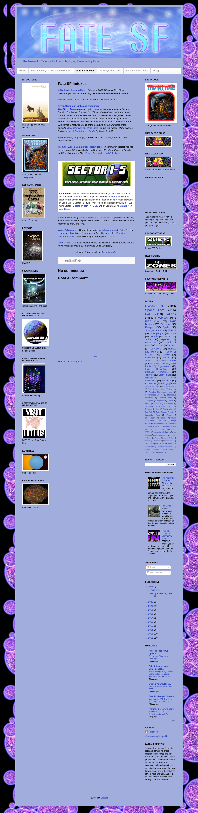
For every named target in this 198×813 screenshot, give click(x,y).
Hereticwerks (109, 252)
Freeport (149, 327)
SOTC (147, 403)
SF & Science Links (137, 70)
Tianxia (160, 452)
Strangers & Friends (155, 406)
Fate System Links (110, 70)
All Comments (154, 572)
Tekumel (166, 357)
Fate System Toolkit (164, 412)
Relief (170, 401)
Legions (160, 401)
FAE (148, 314)
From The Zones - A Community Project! (167, 535)
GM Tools (162, 421)
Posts (151, 567)
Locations (156, 348)
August (154, 590)
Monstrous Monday (152, 449)
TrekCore (149, 375)
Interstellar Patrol (153, 415)
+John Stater (113, 196)
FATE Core (152, 321)
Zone (61, 242)
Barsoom (166, 380)
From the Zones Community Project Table (80, 147)
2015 (150, 626)
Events (172, 330)
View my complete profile (156, 736)
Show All (173, 720)
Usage (156, 70)
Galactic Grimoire (61, 70)
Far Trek (148, 412)
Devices (166, 355)
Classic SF (154, 306)
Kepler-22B (150, 357)
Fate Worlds (159, 444)
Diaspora (165, 324)
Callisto (148, 441)
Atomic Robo (168, 438)
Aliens (171, 314)
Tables (159, 345)
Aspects (164, 339)
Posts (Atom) (76, 361)
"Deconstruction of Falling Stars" (82, 128)
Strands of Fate (161, 432)
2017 (150, 618)
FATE (167, 336)
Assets (157, 438)
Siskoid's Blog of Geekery (161, 696)
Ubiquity (172, 389)
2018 (150, 614)
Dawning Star (165, 398)
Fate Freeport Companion (96, 217)
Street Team (150, 418)
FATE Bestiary (65, 137)
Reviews (161, 318)
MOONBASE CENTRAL (160, 684)
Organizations (164, 366)
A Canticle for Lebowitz (83, 131)
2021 (150, 602)
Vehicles (163, 418)
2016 (150, 622)
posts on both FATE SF (86, 206)
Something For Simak (163, 403)
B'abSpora (151, 342)
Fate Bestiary (38, 70)
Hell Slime (166, 506)
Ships (148, 339)
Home (22, 70)
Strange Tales (150, 452)
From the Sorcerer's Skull (161, 709)
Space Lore (155, 310)
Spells (61, 217)
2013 (150, 634)
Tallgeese (153, 732)
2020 (150, 606)
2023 (150, 586)
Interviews (172, 423)
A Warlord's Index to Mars (72, 90)
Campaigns (157, 333)
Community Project (166, 360)
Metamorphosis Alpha (165, 446)
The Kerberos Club (156, 389)
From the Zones (157, 363)
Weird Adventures (67, 230)
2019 (150, 610)
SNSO (164, 429)
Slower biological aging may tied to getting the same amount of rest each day (161, 674)
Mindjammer (150, 378)
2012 (150, 638)
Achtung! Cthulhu (160, 435)
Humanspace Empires (154, 395)
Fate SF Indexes (85, 70)
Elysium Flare (168, 441)
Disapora (157, 441)
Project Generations (156, 369)
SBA (173, 333)
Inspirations (159, 423)
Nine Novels (153, 426)
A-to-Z (172, 345)
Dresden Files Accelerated (160, 392)
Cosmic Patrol (165, 375)
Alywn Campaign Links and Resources (79, 106)
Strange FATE (170, 386)
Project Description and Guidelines (102, 153)
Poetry (169, 415)
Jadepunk (149, 401)
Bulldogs (164, 383)
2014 (150, 630)
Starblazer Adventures (157, 372)
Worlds (154, 336)
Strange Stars (153, 330)
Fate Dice (148, 444)
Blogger (104, 798)
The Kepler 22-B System (168, 479)
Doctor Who (168, 409)
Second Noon (168, 449)
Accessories (150, 383)
